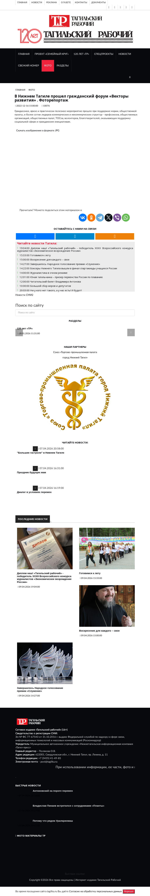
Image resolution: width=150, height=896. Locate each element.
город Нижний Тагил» (75, 357)
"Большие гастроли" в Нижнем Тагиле (40, 452)
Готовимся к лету (90, 573)
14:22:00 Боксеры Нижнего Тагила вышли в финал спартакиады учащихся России (68, 268)
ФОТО (48, 65)
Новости (36, 2)
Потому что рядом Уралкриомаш (53, 820)
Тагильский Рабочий (109, 880)
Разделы (63, 65)
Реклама (51, 2)
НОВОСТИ (125, 54)
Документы (98, 2)
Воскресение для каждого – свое (99, 630)
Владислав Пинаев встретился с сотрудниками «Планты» (68, 805)
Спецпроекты (103, 54)
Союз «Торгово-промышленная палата (75, 352)
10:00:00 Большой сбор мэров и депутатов (45, 285)
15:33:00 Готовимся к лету (35, 255)
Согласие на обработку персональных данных (95, 891)
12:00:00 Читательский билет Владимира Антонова (50, 281)
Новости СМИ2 (24, 295)
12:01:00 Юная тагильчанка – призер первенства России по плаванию (61, 277)
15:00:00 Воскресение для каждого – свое (44, 259)
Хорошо (128, 891)
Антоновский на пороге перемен (53, 790)
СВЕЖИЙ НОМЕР (28, 65)
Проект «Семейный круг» (51, 54)
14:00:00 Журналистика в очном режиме (43, 272)
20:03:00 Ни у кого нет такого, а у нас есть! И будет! (51, 290)
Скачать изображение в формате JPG (37, 130)
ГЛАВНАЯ (24, 54)
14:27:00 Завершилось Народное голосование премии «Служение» (60, 264)
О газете (66, 2)
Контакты (81, 2)
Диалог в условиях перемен (34, 492)
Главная (22, 2)
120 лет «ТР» (81, 54)
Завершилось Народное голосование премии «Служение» (40, 689)
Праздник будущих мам (31, 472)
